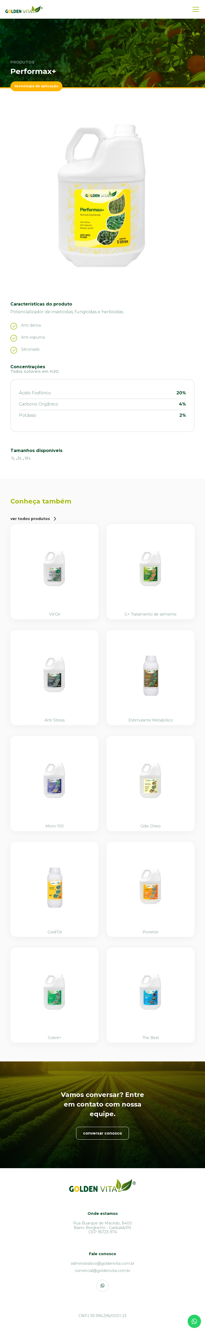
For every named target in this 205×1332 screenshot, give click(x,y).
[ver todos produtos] (33, 518)
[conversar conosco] (102, 1133)
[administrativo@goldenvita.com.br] (102, 1263)
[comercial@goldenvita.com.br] (102, 1270)
